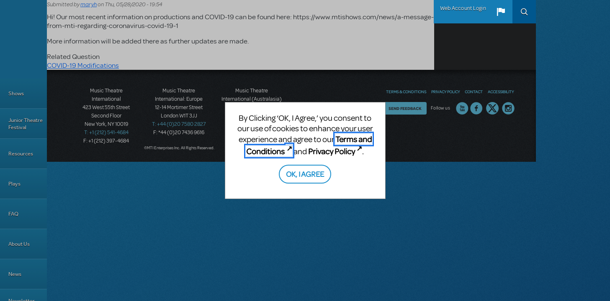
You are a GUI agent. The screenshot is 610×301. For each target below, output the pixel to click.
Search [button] (524, 11)
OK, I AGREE (305, 174)
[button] (500, 11)
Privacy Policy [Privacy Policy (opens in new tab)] (331, 151)
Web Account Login (463, 8)
